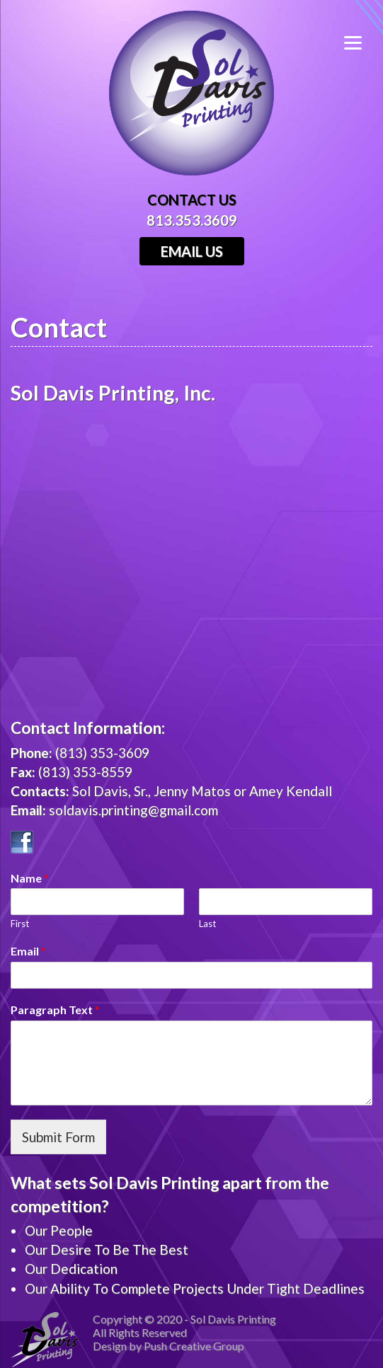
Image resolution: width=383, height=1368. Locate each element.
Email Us (192, 251)
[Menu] (363, 40)
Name (30, 878)
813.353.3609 (192, 220)
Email (28, 951)
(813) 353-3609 (102, 753)
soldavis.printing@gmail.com (133, 810)
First (20, 923)
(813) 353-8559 (85, 772)
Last (207, 923)
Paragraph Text (55, 1009)
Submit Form (58, 1137)
